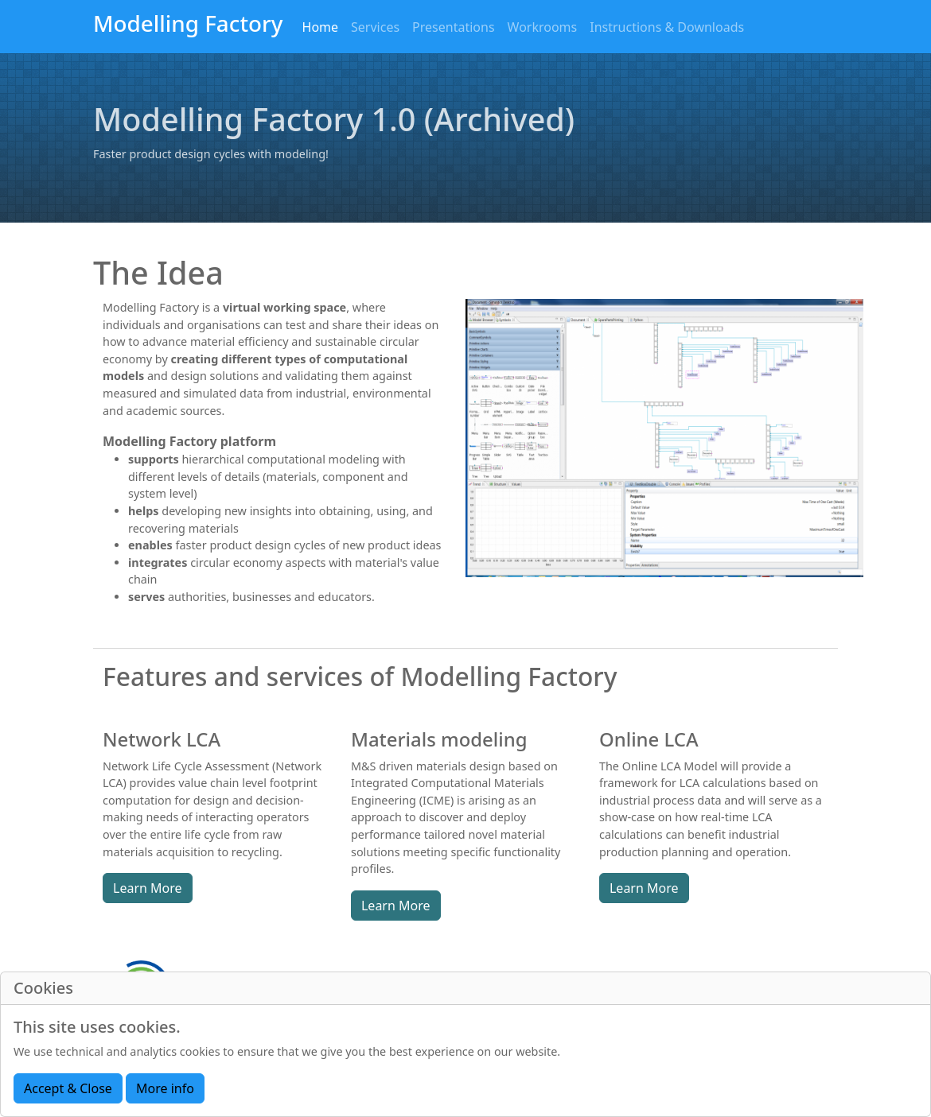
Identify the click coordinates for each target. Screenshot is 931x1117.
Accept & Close (68, 1088)
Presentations (453, 27)
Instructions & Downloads (667, 27)
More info (165, 1088)
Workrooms (543, 27)
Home (320, 27)
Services (375, 27)
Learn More (147, 888)
